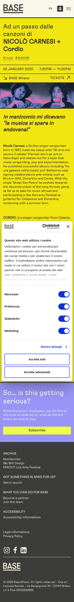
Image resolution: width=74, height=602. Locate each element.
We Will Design (13, 463)
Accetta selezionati (37, 372)
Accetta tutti (37, 359)
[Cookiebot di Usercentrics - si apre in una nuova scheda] (44, 226)
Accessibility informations (22, 517)
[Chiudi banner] (68, 226)
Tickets (57, 78)
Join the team (13, 502)
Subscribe (37, 430)
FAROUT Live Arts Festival (22, 467)
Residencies (12, 459)
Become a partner (16, 498)
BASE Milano (16, 78)
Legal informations (16, 532)
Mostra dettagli (51, 346)
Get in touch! (12, 482)
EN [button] (50, 8)
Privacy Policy (13, 536)
